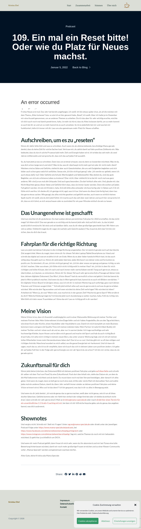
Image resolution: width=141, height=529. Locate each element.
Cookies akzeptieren (87, 521)
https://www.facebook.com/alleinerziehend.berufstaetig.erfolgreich (49, 431)
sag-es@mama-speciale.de (79, 424)
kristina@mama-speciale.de (74, 400)
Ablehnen (105, 521)
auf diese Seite (102, 371)
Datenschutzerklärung (100, 513)
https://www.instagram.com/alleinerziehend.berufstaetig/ (45, 434)
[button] (135, 504)
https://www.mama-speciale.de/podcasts (56, 427)
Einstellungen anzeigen (124, 521)
